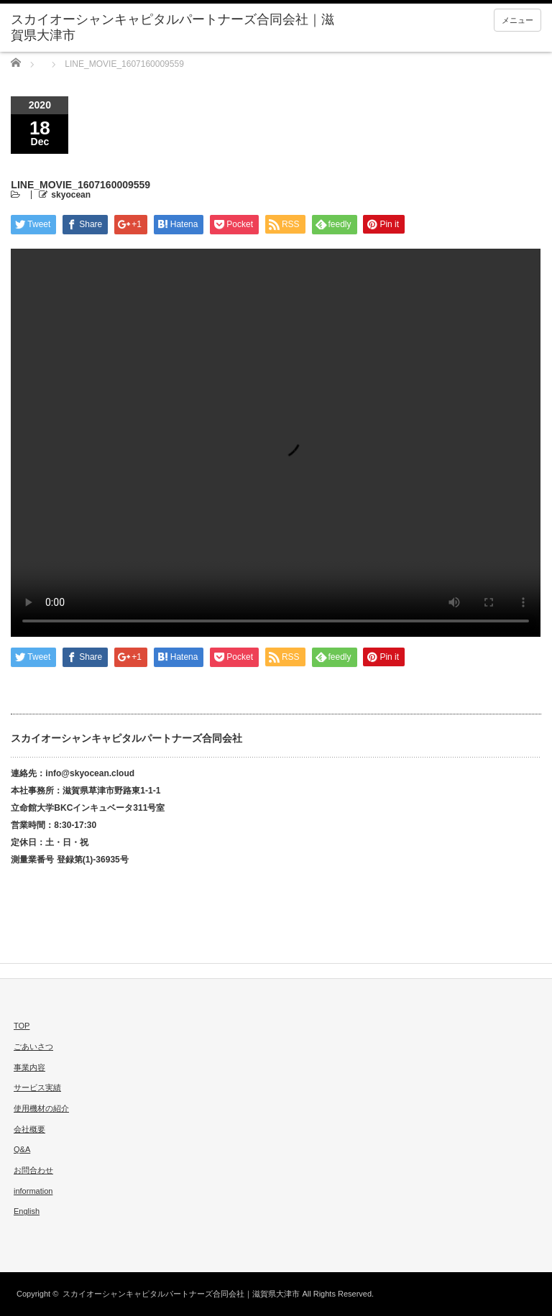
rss (15, 1256)
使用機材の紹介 (41, 1108)
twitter (38, 1256)
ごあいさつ (33, 1046)
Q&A (22, 1149)
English (27, 1211)
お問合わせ (33, 1170)
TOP (21, 1025)
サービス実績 (37, 1087)
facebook (60, 1256)
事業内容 (29, 1067)
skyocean (71, 195)
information (33, 1191)
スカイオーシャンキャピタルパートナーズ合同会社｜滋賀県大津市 (181, 1293)
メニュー (517, 20)
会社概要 (29, 1129)
